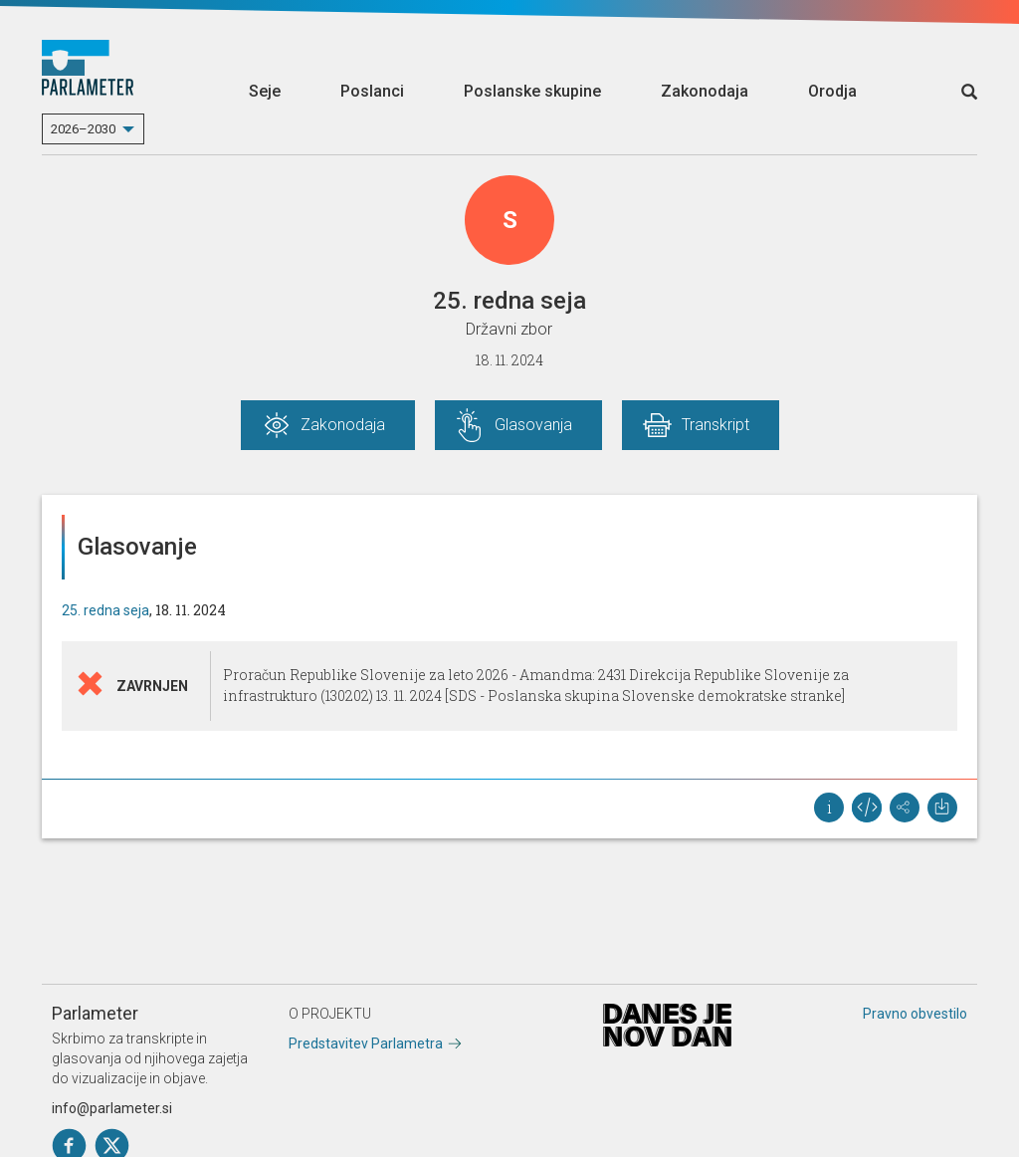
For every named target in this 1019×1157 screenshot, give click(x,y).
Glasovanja (533, 424)
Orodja (832, 91)
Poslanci (372, 91)
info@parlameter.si (112, 1108)
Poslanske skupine (532, 91)
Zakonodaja (704, 91)
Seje (265, 91)
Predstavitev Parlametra (366, 1043)
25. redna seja (105, 610)
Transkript (715, 424)
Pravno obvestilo (915, 1014)
